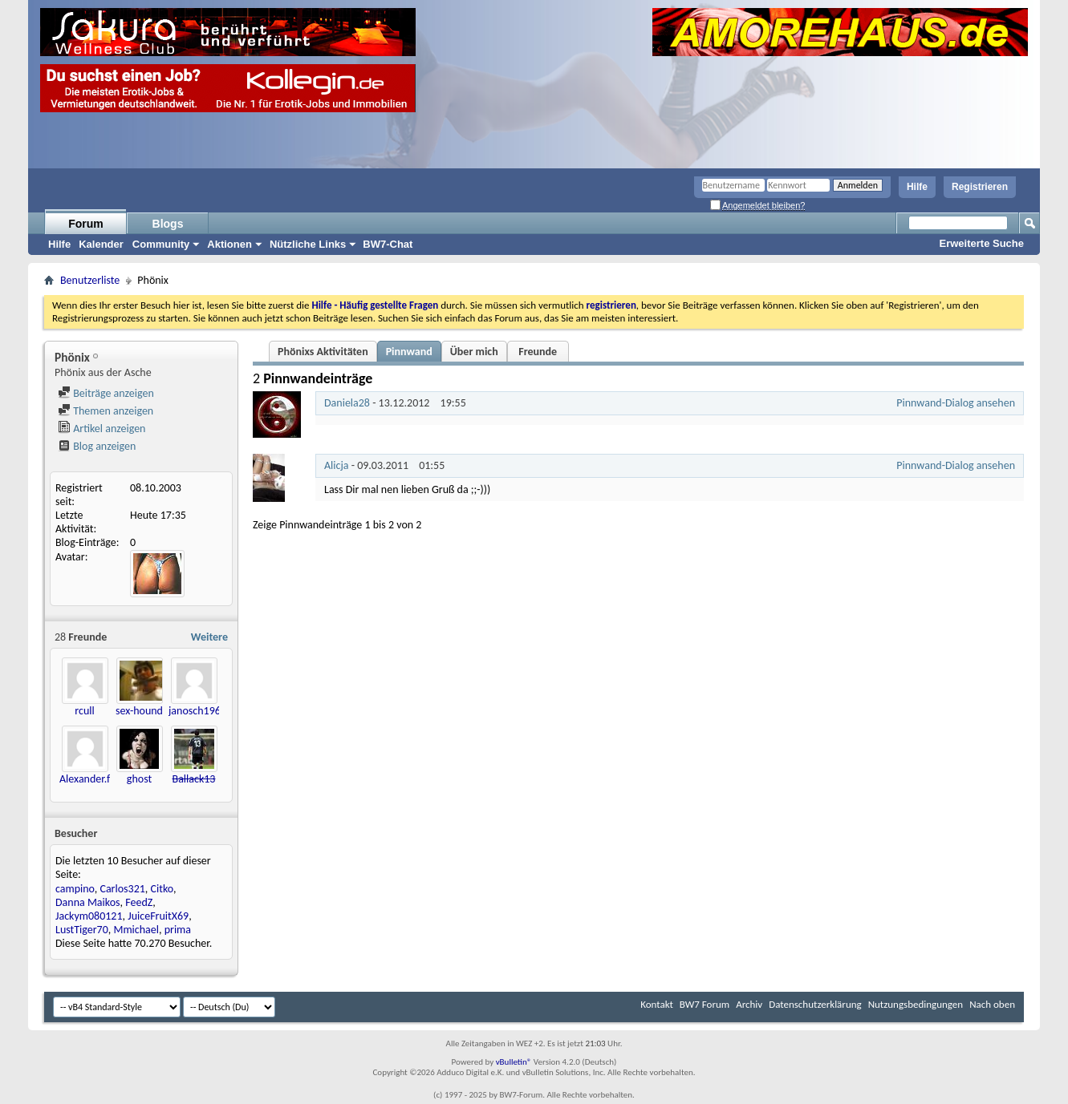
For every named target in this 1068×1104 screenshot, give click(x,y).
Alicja (336, 465)
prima (177, 929)
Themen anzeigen (105, 411)
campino (75, 889)
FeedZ (138, 902)
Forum (86, 223)
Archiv (749, 1004)
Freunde (537, 351)
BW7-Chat (387, 244)
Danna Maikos (87, 902)
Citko (162, 889)
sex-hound (139, 711)
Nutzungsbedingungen (916, 1004)
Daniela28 (347, 403)
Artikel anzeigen (101, 428)
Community (161, 244)
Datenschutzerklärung (815, 1004)
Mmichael (136, 929)
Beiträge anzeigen (106, 393)
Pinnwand (409, 351)
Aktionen (229, 244)
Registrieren (980, 186)
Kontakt (656, 1004)
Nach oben (992, 1004)
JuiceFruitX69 (158, 916)
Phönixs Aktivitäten (323, 351)
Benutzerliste (90, 280)
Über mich (474, 351)
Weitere (209, 637)
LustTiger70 (81, 929)
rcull (84, 711)
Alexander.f (84, 779)
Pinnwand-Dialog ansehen (955, 403)
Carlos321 (121, 889)
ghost (139, 779)
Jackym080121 (89, 916)
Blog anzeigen (97, 446)
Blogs (168, 223)
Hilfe (917, 186)
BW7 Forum (704, 1004)
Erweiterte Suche (982, 243)
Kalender (101, 244)
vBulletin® (514, 1062)
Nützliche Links (308, 244)
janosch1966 (197, 711)
